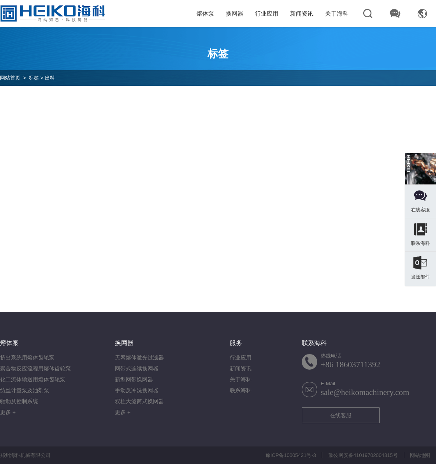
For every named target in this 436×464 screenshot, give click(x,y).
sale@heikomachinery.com (365, 392)
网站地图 (420, 455)
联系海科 (240, 390)
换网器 (234, 13)
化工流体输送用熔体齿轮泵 (32, 379)
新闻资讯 (301, 13)
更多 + (8, 412)
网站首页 (10, 78)
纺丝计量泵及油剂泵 (24, 390)
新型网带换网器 (134, 379)
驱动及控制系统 (19, 401)
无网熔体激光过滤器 (139, 357)
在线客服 (341, 415)
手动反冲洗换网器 (136, 390)
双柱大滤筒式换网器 (139, 401)
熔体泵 (205, 13)
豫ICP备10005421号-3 (290, 455)
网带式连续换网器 (136, 368)
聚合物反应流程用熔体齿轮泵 (35, 368)
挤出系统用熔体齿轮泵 (27, 357)
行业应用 (266, 13)
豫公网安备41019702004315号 (363, 455)
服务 (236, 343)
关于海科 (336, 13)
